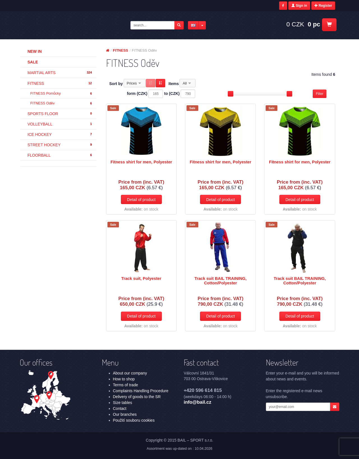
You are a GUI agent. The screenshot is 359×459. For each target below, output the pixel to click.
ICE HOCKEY (60, 134)
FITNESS (60, 83)
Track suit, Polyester (141, 278)
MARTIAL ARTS (60, 72)
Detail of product (141, 199)
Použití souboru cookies (134, 420)
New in (34, 51)
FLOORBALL (60, 155)
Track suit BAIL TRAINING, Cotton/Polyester (220, 280)
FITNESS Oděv (61, 103)
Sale (32, 62)
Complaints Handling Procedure (141, 391)
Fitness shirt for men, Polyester (141, 162)
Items (174, 83)
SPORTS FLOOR (60, 113)
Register (323, 6)
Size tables (122, 402)
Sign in (299, 6)
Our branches (125, 414)
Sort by (116, 83)
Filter (319, 94)
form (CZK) (137, 93)
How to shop (124, 379)
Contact (119, 408)
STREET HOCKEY (60, 145)
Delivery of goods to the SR (137, 396)
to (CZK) (172, 93)
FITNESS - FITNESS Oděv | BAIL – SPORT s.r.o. (65, 25)
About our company (130, 373)
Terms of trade (125, 385)
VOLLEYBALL (60, 124)
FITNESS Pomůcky (61, 94)
